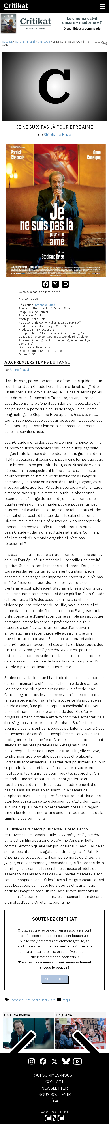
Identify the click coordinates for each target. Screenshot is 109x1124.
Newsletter (54, 1088)
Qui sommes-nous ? (54, 1075)
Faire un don (54, 979)
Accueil (7, 41)
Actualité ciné (25, 41)
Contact (54, 1081)
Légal (54, 1101)
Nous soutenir (54, 1094)
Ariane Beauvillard (43, 1000)
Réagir (63, 1000)
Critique (44, 41)
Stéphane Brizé (57, 134)
